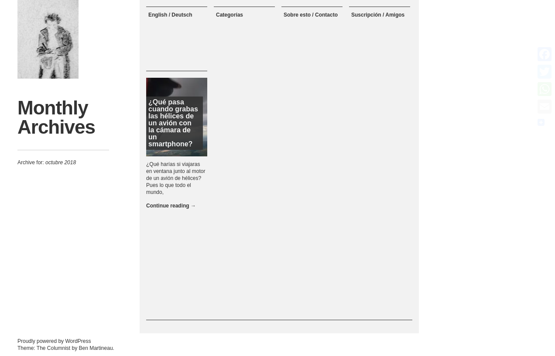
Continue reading (171, 206)
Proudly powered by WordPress (54, 341)
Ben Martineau (96, 348)
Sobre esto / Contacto (311, 15)
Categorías (229, 15)
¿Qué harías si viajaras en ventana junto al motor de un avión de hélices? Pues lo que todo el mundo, (175, 178)
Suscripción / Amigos (377, 15)
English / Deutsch (170, 15)
